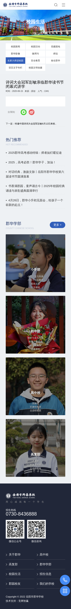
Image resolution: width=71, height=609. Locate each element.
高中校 (42, 554)
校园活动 (35, 46)
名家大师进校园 (15, 60)
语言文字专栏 (15, 67)
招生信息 (44, 574)
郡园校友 (13, 583)
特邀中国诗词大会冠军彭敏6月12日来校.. (35, 123)
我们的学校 (45, 583)
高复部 (11, 564)
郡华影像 (15, 53)
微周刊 (35, 53)
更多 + (57, 225)
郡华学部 (44, 564)
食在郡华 (55, 60)
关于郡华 (13, 554)
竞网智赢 (23, 601)
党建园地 (55, 46)
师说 (55, 53)
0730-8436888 (21, 514)
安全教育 (35, 60)
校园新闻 (15, 46)
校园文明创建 (35, 67)
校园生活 (13, 574)
